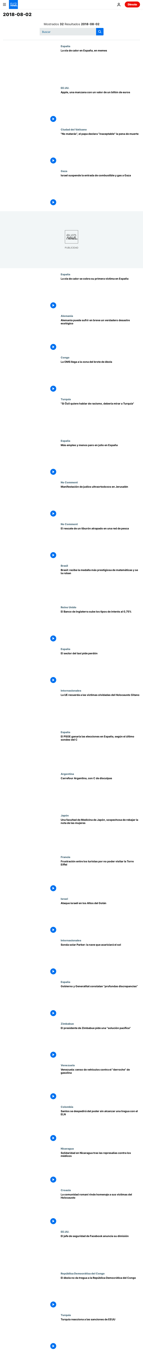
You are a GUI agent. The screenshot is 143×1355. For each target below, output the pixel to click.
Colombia (67, 1106)
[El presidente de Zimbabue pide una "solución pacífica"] (100, 1043)
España (65, 46)
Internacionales (71, 690)
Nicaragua (67, 1148)
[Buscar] (72, 31)
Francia (65, 856)
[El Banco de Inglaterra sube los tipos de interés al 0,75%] (100, 626)
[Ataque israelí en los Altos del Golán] (100, 918)
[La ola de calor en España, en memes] (100, 65)
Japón (65, 815)
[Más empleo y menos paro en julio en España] (100, 460)
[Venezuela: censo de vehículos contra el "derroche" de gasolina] (100, 1084)
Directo (132, 4)
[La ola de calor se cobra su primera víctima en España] (100, 293)
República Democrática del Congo (83, 1273)
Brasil (64, 565)
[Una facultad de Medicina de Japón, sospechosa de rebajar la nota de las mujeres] (100, 834)
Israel (64, 898)
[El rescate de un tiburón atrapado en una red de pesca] (100, 543)
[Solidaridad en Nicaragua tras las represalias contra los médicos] (100, 1167)
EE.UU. (65, 87)
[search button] (100, 31)
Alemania (67, 315)
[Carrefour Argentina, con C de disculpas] (100, 793)
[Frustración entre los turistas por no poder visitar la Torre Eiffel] (100, 876)
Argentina (67, 773)
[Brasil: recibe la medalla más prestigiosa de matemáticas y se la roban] (100, 585)
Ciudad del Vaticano (74, 129)
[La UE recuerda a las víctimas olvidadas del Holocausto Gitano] (100, 709)
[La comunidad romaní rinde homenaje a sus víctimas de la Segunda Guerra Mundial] (100, 1209)
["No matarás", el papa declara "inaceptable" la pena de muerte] (100, 148)
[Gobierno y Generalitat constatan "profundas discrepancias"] (100, 1001)
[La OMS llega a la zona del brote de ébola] (100, 376)
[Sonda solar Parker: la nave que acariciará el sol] (100, 959)
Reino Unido (68, 607)
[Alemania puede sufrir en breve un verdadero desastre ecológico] (100, 335)
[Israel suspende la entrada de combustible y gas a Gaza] (100, 190)
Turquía (66, 399)
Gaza (64, 170)
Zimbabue (67, 1023)
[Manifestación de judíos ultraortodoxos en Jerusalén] (100, 501)
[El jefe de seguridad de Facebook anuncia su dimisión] (100, 1251)
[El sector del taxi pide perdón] (100, 668)
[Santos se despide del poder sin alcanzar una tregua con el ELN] (100, 1126)
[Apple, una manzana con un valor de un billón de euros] (100, 107)
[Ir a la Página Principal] (13, 4)
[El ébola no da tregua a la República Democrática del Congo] (100, 1292)
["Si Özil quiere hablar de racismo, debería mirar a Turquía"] (100, 418)
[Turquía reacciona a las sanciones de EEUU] (100, 1334)
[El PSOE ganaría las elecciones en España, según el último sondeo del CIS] (100, 751)
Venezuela (68, 1065)
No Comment (69, 482)
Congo (65, 357)
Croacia (66, 1190)
